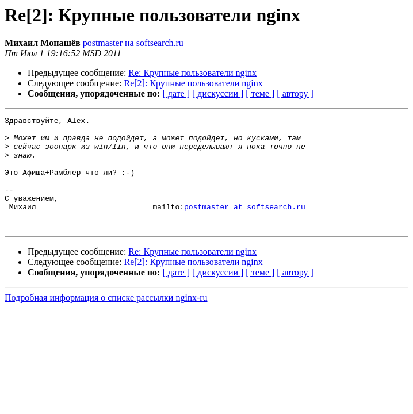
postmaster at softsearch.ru (244, 225)
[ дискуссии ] (217, 93)
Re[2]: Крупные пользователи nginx (193, 83)
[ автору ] (295, 93)
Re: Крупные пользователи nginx (192, 73)
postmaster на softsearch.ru (133, 43)
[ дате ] (176, 93)
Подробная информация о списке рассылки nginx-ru (106, 320)
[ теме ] (260, 93)
